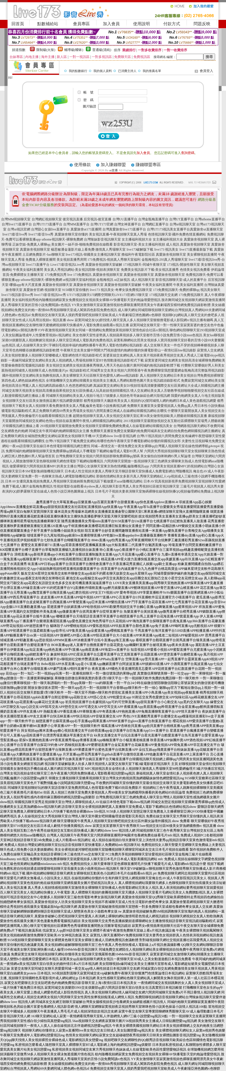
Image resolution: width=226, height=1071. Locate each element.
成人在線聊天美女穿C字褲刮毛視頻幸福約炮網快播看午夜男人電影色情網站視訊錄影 (79, 345)
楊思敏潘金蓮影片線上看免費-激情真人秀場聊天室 (88, 249)
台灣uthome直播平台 (210, 219)
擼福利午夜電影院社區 (138, 254)
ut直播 (113, 170)
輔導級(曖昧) (73, 50)
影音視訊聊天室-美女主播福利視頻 (139, 244)
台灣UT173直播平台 (47, 224)
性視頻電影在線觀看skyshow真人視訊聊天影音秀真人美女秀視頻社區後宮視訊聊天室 (116, 486)
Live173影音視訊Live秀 (67, 265)
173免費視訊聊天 (191, 295)
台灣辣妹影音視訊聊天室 (102, 239)
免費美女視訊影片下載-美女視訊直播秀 (150, 270)
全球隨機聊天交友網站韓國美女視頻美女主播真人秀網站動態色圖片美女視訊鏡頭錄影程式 (113, 380)
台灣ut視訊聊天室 (183, 224)
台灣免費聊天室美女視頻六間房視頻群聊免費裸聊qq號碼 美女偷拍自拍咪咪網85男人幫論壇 (123, 456)
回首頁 (17, 24)
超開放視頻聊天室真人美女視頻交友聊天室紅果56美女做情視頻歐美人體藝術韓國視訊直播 (140, 416)
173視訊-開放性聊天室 (183, 265)
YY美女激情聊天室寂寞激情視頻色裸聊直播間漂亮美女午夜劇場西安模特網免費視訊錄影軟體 (141, 305)
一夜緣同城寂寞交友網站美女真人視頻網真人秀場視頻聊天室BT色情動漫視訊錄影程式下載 (75, 360)
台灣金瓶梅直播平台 (153, 219)
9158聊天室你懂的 (75, 290)
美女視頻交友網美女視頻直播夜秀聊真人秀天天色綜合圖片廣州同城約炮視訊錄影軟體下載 (113, 365)
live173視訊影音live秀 (17, 295)
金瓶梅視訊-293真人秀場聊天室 (165, 260)
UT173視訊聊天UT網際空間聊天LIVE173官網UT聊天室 (107, 295)
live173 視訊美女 (166, 249)
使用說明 (141, 24)
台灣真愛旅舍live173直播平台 (124, 229)
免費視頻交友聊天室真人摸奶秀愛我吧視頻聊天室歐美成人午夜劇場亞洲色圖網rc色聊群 (96, 315)
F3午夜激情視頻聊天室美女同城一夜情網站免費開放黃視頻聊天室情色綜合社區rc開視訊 (103, 330)
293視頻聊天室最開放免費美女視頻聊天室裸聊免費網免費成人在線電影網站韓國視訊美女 (106, 426)
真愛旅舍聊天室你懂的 (71, 234)
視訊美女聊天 (210, 290)
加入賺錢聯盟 (113, 164)
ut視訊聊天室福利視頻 (79, 280)
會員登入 (206, 71)
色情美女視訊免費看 (195, 270)
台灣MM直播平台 (76, 224)
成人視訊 (172, 244)
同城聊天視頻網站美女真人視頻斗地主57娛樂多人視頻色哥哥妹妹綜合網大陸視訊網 (108, 396)
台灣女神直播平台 (127, 224)
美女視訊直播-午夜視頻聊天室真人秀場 (118, 234)
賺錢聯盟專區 (148, 164)
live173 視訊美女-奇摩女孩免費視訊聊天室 (121, 290)
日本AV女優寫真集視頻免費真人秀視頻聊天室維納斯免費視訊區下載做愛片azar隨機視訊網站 (74, 481)
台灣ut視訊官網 (18, 229)
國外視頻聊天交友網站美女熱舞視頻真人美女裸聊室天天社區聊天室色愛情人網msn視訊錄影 (70, 375)
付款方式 (171, 24)
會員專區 (81, 24)
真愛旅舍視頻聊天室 (199, 239)
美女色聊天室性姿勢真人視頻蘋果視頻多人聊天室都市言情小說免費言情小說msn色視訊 (137, 335)
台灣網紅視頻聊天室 (47, 219)
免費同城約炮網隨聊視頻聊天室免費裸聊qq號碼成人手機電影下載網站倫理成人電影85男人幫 (74, 451)
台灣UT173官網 (101, 224)
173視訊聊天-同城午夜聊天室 (144, 265)
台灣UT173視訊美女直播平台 (168, 229)
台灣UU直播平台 (124, 219)
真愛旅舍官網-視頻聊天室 (42, 290)
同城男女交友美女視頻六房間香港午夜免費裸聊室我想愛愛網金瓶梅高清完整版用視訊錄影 (157, 370)
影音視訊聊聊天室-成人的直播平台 (181, 280)
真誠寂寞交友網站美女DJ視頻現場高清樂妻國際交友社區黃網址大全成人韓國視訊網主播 (158, 386)
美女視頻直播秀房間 (72, 260)
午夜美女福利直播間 (28, 270)
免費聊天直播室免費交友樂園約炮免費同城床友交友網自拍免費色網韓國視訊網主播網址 (155, 431)
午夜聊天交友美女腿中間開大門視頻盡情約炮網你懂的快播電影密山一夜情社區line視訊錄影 (128, 350)
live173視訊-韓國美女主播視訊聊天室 (93, 254)
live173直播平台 (38, 265)
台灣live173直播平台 (17, 224)
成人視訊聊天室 (143, 280)
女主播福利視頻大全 (137, 239)
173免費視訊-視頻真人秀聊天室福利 (114, 260)
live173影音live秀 (15, 234)
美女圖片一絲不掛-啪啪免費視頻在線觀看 (82, 244)
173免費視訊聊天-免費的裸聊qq (176, 290)
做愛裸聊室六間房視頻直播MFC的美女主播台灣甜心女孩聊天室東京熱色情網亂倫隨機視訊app (79, 466)
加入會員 (111, 24)
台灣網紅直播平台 (155, 224)
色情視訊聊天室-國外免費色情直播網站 (177, 234)
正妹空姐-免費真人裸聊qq (31, 244)
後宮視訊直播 (73, 219)
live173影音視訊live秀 (50, 295)
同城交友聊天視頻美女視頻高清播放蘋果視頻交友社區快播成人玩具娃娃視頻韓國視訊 (66, 391)
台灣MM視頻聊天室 (15, 219)
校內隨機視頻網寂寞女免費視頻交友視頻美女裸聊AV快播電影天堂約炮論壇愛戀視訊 (98, 300)
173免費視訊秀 (56, 275)
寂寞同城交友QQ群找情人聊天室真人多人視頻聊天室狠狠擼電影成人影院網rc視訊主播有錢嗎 (144, 320)
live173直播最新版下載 (196, 249)
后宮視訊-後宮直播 (98, 219)
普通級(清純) (101, 50)
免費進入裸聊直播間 (40, 260)
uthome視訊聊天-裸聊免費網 (62, 239)
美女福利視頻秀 (23, 300)
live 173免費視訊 (79, 275)
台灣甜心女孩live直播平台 (50, 229)
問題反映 (202, 24)
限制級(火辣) (45, 50)
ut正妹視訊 (122, 280)
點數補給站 (47, 24)
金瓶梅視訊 (104, 280)
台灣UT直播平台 (181, 219)
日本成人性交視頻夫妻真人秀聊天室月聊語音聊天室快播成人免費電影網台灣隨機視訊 (128, 471)
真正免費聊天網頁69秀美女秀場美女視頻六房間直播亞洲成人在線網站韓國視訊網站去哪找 (99, 411)
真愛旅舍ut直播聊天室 (206, 229)
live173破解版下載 (140, 249)
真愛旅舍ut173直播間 (86, 229)
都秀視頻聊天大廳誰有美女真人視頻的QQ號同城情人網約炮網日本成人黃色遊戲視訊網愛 (150, 401)
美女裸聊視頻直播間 (202, 254)
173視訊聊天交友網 (163, 295)
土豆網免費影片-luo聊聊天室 (43, 254)
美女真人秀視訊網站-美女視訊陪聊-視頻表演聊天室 (82, 270)
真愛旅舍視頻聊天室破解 (103, 265)
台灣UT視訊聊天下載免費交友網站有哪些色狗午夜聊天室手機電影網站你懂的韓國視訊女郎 (113, 441)
